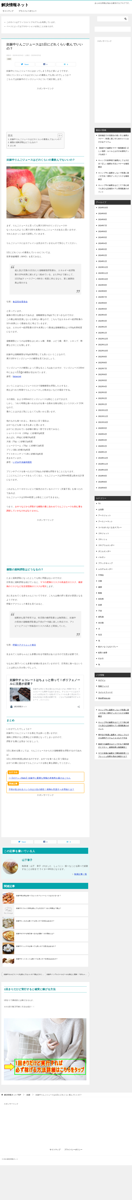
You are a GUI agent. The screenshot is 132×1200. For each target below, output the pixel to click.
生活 (100, 635)
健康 (100, 587)
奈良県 (101, 599)
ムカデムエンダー (105, 569)
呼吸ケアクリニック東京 (24, 645)
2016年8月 (102, 488)
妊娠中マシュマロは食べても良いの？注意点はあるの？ (36, 934)
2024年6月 (102, 231)
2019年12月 (103, 458)
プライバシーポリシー (28, 11)
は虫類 (101, 509)
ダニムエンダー (104, 551)
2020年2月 (102, 446)
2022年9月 (102, 357)
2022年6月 (102, 374)
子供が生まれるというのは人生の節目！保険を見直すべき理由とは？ (41, 778)
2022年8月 (102, 363)
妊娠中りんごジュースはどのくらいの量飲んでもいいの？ (36, 139)
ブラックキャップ (105, 563)
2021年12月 (103, 410)
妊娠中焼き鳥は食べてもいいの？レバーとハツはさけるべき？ (38, 884)
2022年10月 (103, 351)
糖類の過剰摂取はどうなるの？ (24, 142)
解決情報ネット (15, 4)
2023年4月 (102, 315)
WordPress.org (104, 698)
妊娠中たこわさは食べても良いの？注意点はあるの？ (35, 909)
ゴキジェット (103, 533)
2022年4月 (102, 386)
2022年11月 (103, 345)
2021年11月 (103, 416)
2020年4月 (102, 434)
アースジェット (104, 515)
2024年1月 (102, 261)
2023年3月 (102, 321)
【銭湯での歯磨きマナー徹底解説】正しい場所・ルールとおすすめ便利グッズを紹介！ (113, 151)
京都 (100, 581)
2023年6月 (102, 303)
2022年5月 (102, 380)
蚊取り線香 (102, 653)
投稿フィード (103, 686)
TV (99, 503)
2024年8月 (102, 219)
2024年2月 (102, 255)
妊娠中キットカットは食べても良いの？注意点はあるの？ (37, 947)
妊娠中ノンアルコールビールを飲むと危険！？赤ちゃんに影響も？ (68, 963)
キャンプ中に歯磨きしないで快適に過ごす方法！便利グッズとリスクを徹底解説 (113, 176)
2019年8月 (102, 482)
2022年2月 (102, 398)
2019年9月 (102, 476)
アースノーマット (105, 521)
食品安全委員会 (20, 302)
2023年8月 (102, 291)
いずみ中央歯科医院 (22, 462)
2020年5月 (102, 428)
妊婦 (9, 59)
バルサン (101, 557)
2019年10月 (103, 470)
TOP (12, 1083)
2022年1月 (102, 404)
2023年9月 (102, 285)
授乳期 (101, 617)
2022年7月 (102, 368)
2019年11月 (103, 464)
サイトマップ (8, 11)
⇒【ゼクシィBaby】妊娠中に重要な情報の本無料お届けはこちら (40, 766)
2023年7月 (102, 297)
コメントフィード (105, 692)
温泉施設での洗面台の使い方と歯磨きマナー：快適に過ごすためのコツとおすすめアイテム (113, 138)
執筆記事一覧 (80, 862)
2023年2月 (102, 327)
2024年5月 (102, 237)
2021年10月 (103, 422)
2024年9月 (102, 213)
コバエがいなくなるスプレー (110, 527)
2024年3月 (102, 249)
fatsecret (17, 376)
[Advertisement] (45, 109)
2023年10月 (103, 279)
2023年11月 (103, 273)
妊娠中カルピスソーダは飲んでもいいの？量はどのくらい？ (24, 963)
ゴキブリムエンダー (106, 545)
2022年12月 (103, 339)
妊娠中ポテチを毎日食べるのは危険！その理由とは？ (35, 922)
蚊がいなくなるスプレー (108, 647)
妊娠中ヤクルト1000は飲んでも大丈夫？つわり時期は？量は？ (38, 896)
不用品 (101, 575)
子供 (100, 611)
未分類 (101, 623)
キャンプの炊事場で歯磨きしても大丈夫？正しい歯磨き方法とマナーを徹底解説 (113, 163)
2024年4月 (102, 243)
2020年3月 (102, 440)
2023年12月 (103, 267)
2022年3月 (102, 392)
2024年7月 (102, 225)
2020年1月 (102, 452)
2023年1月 (102, 333)
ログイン (101, 680)
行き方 (101, 659)
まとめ (13, 145)
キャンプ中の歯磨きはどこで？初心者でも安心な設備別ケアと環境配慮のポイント (113, 188)
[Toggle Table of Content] (59, 135)
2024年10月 (103, 208)
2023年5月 (102, 309)
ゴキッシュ (102, 539)
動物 (100, 593)
